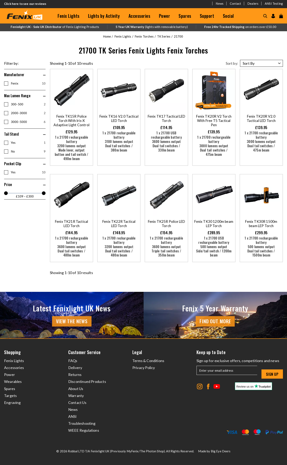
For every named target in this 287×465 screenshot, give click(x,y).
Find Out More (215, 321)
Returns (75, 374)
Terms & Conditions (148, 360)
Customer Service (84, 352)
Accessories (139, 15)
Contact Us (77, 402)
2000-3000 (28, 113)
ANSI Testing (274, 3)
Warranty (76, 395)
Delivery (75, 367)
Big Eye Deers (221, 451)
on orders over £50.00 (240, 27)
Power (164, 15)
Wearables (13, 381)
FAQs (72, 360)
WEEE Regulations (83, 430)
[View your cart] (281, 16)
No (28, 151)
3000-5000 (28, 122)
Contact (235, 3)
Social (228, 15)
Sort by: (232, 63)
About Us (75, 388)
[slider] (6, 193)
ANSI (72, 416)
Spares (185, 15)
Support (207, 15)
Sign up (272, 374)
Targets (10, 395)
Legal (137, 352)
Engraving (12, 402)
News (219, 3)
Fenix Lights (68, 15)
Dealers (252, 3)
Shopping (12, 352)
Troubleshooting (82, 423)
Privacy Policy (143, 367)
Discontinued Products (87, 381)
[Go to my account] (273, 16)
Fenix (28, 83)
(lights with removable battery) (152, 27)
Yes (28, 143)
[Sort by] (261, 63)
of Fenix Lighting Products (55, 27)
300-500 (28, 104)
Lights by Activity (104, 15)
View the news (72, 321)
